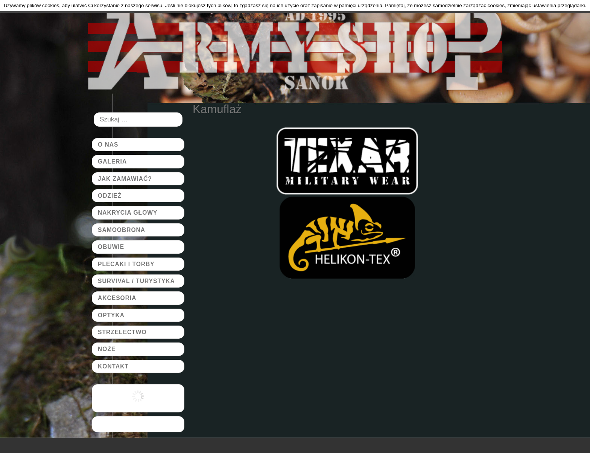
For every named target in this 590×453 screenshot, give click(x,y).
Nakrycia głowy (127, 212)
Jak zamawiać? (125, 179)
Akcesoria (117, 298)
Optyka (111, 315)
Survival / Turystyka (136, 281)
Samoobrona (121, 230)
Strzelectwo (122, 332)
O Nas (108, 144)
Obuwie (111, 247)
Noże (107, 349)
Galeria (112, 161)
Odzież (110, 195)
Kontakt (113, 366)
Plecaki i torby (126, 264)
